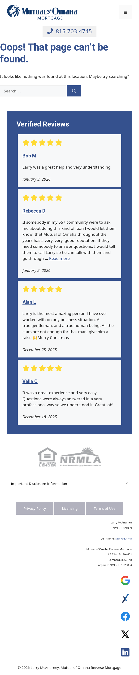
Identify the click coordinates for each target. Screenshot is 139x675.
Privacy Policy (35, 508)
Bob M (29, 156)
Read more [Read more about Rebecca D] (59, 258)
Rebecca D (33, 211)
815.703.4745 (123, 538)
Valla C (30, 381)
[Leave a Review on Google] (125, 582)
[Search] (74, 91)
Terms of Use (104, 508)
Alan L (29, 302)
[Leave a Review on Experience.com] (125, 600)
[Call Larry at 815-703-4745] (70, 31)
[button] (69, 483)
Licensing (70, 508)
